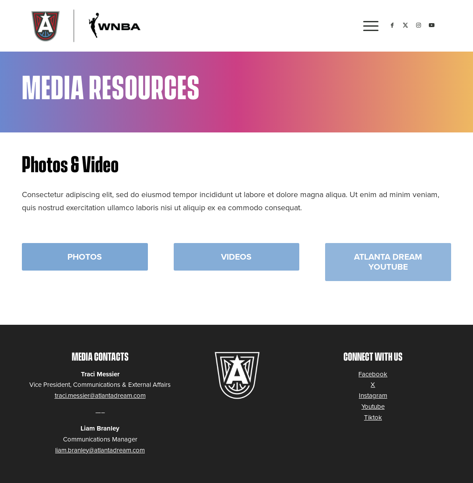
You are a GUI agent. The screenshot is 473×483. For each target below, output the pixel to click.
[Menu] (367, 26)
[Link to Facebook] (392, 25)
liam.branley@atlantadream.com (100, 450)
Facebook (372, 374)
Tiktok (373, 417)
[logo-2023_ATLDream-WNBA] (84, 26)
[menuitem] (367, 26)
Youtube (373, 406)
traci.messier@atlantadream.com (100, 395)
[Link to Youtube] (431, 25)
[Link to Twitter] (405, 25)
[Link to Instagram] (418, 25)
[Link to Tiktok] (444, 25)
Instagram (373, 395)
